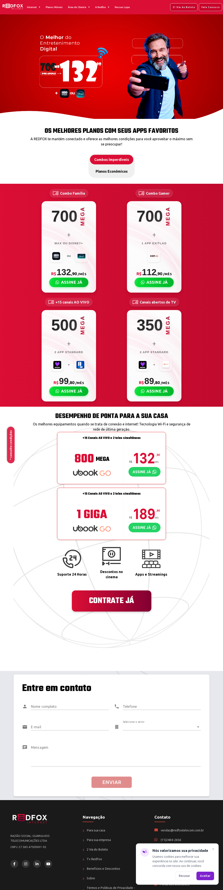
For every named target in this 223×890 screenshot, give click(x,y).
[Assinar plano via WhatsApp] (144, 472)
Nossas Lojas (122, 7)
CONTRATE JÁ (111, 601)
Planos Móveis (54, 7)
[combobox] (162, 725)
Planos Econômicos (112, 171)
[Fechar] (213, 849)
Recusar (184, 875)
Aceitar (205, 875)
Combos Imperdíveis (111, 160)
